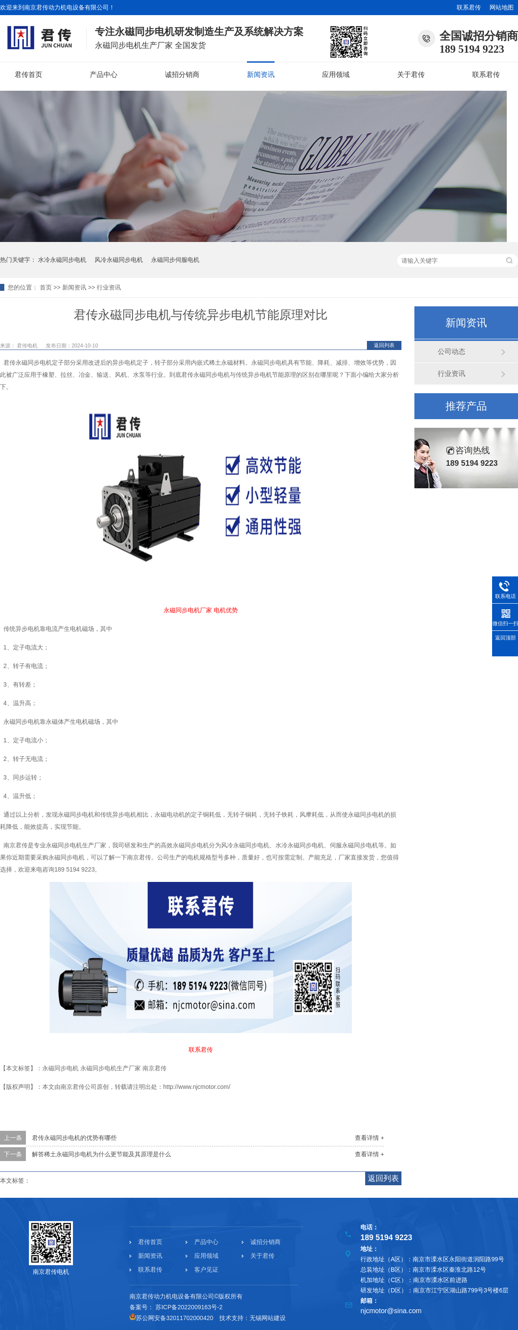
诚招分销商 (182, 74)
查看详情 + (369, 1137)
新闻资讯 (261, 74)
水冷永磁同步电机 (62, 259)
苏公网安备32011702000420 (171, 1317)
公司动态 (451, 351)
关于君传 (411, 74)
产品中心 (103, 74)
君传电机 (28, 346)
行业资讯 (109, 287)
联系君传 (469, 7)
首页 (46, 287)
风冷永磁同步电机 (119, 259)
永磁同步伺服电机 (175, 259)
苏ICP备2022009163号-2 (189, 1307)
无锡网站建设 (268, 1317)
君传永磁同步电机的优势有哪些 (74, 1137)
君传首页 (28, 74)
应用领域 (336, 74)
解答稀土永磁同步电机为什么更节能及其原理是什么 (101, 1154)
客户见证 (206, 1269)
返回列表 (384, 345)
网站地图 (502, 7)
